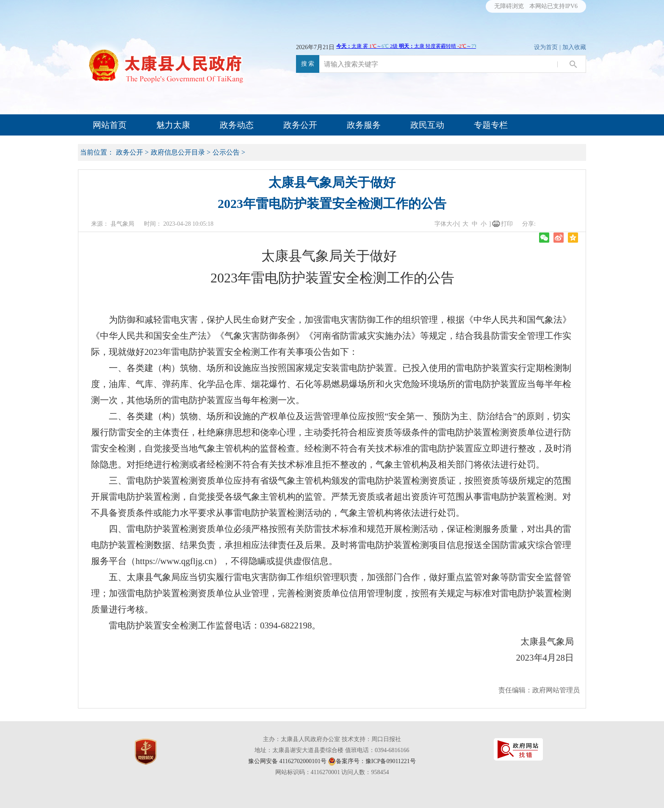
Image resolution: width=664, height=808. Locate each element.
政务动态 (237, 125)
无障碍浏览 (509, 6)
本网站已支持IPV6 (553, 6)
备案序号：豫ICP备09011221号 (376, 761)
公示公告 (226, 152)
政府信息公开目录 (178, 152)
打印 (507, 224)
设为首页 (546, 47)
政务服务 (364, 125)
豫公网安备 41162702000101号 (287, 761)
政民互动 (427, 125)
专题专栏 (491, 125)
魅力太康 (173, 125)
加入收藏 (574, 47)
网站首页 (110, 125)
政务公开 (300, 125)
